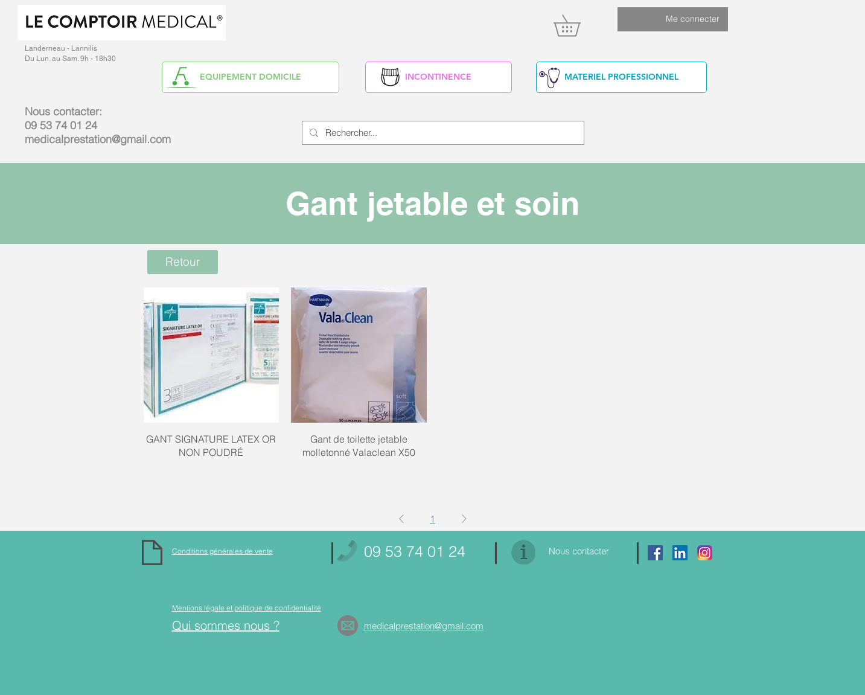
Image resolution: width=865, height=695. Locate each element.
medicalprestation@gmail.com (98, 139)
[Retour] (182, 262)
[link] (577, 25)
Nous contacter (579, 551)
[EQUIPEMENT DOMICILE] (250, 77)
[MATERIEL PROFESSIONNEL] (621, 77)
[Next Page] (464, 519)
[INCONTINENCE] (438, 77)
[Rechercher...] (441, 132)
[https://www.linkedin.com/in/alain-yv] (680, 552)
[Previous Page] (401, 519)
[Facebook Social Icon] (655, 552)
